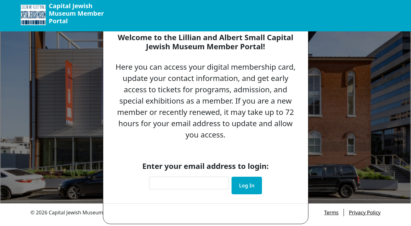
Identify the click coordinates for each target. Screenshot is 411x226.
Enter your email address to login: (205, 166)
